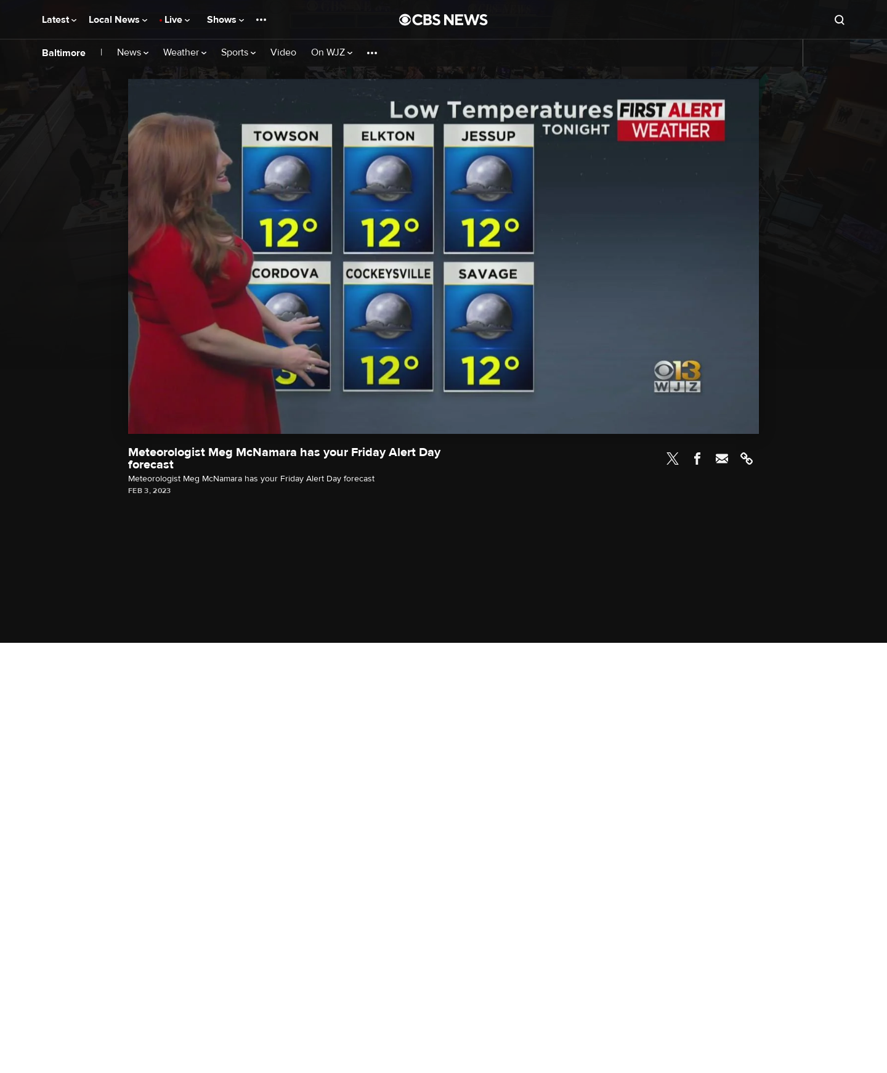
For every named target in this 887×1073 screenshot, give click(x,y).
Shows (225, 20)
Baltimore (64, 53)
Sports (238, 53)
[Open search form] (839, 19)
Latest (59, 20)
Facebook (697, 458)
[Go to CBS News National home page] (443, 20)
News (132, 53)
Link (746, 458)
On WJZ (331, 53)
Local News (118, 20)
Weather (184, 53)
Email (722, 458)
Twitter (672, 458)
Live (177, 20)
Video (283, 53)
